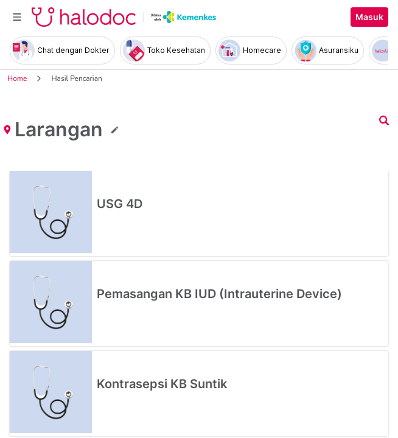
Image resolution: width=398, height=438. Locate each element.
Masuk (369, 17)
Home (17, 78)
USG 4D (119, 203)
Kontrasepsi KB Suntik (162, 384)
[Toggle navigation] (17, 17)
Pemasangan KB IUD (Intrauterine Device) (219, 294)
